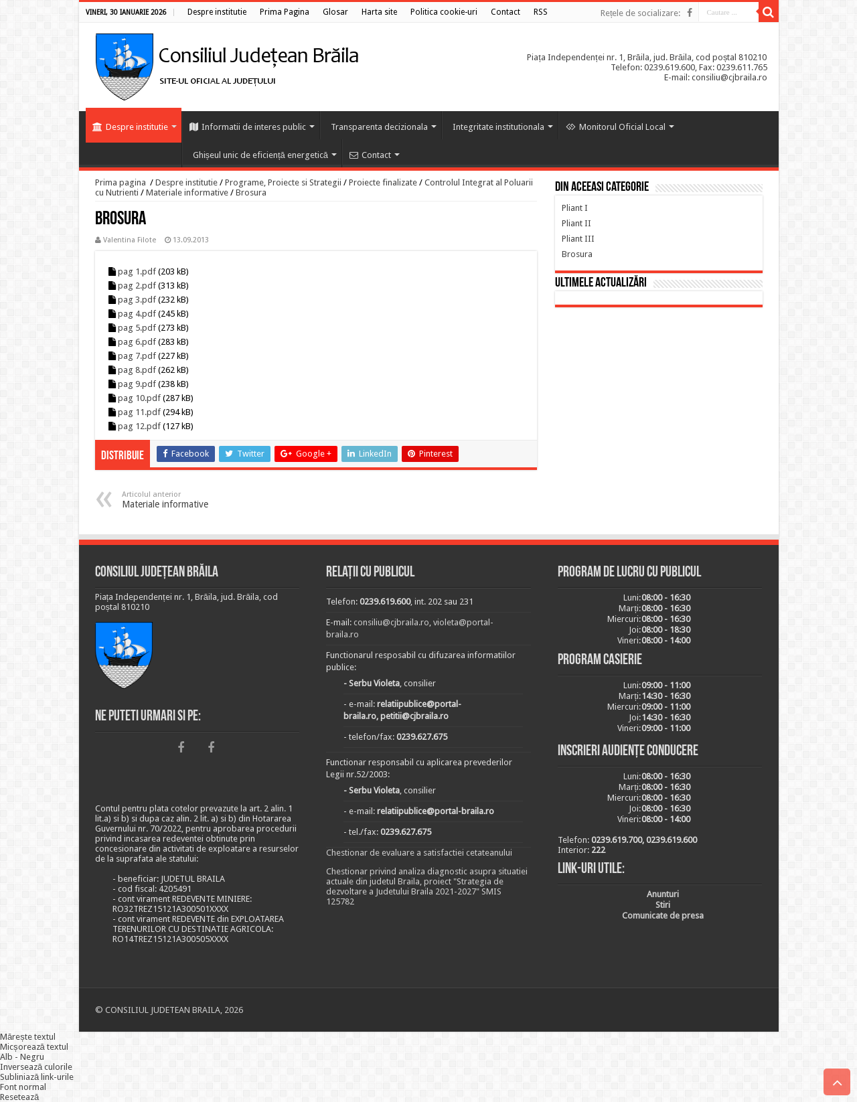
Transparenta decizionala (379, 127)
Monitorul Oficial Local (616, 127)
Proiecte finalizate (383, 182)
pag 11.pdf (139, 412)
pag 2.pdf (137, 286)
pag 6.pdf (137, 342)
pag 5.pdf (137, 328)
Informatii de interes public (247, 127)
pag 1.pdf (137, 271)
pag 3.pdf (137, 300)
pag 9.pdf (137, 384)
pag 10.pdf (139, 398)
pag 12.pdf (139, 426)
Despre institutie (130, 127)
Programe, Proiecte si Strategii (283, 182)
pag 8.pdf (137, 370)
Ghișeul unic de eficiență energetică (261, 155)
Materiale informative (187, 192)
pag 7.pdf (137, 356)
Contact (370, 155)
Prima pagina (120, 182)
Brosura (251, 192)
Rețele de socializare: (641, 13)
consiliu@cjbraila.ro (391, 622)
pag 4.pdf (137, 314)
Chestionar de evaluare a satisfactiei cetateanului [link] (419, 853)
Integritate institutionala (498, 127)
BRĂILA (659, 374)
